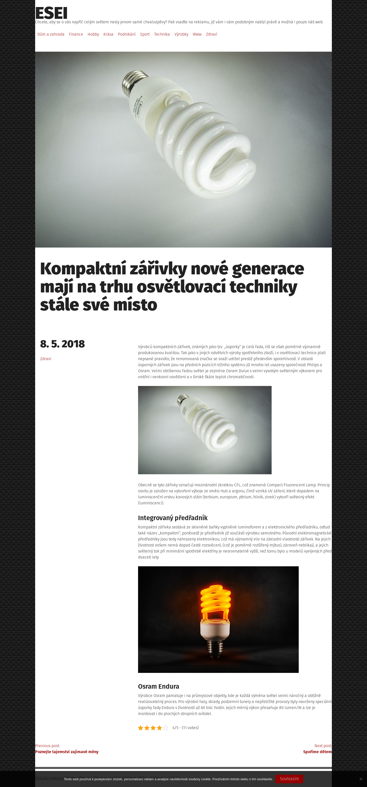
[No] (360, 778)
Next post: (257, 749)
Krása (108, 34)
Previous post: (109, 749)
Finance (76, 34)
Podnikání (127, 34)
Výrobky (181, 34)
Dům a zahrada (51, 34)
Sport (145, 34)
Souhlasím (289, 778)
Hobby (93, 34)
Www (197, 34)
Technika (162, 34)
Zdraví (211, 34)
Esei (51, 13)
